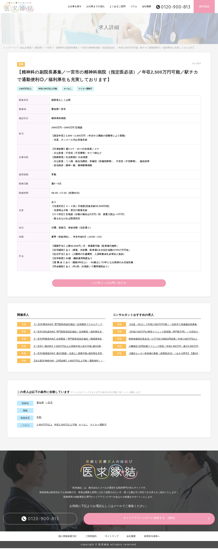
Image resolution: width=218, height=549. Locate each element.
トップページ (10, 47)
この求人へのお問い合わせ (109, 283)
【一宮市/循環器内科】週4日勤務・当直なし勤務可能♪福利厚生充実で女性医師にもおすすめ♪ (69, 354)
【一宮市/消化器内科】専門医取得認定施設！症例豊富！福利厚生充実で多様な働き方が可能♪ (69, 332)
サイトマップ (112, 536)
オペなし (83, 425)
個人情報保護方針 (67, 536)
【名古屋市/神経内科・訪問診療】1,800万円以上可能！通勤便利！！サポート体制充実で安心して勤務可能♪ (69, 361)
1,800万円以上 (44, 425)
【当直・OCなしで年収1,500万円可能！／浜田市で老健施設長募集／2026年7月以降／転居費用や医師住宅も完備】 (165, 325)
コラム (133, 6)
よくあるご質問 (117, 6)
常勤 (39, 418)
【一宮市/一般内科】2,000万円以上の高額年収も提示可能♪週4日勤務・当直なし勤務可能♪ (69, 347)
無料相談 (204, 6)
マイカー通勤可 (98, 425)
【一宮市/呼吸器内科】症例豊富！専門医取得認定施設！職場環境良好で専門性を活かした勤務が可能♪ (69, 339)
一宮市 (48, 47)
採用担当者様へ (152, 536)
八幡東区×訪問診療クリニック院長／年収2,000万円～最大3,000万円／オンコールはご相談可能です (165, 347)
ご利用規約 (91, 536)
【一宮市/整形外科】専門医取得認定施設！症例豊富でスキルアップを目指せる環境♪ (69, 325)
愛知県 (38, 47)
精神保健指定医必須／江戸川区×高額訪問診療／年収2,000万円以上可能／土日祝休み (165, 339)
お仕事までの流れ (95, 6)
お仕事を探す (75, 6)
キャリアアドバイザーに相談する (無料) (152, 519)
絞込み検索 (26, 47)
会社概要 (146, 6)
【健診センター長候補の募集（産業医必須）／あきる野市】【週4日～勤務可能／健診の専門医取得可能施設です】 (165, 354)
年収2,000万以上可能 (65, 425)
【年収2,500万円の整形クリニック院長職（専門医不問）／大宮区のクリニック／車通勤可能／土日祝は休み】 (165, 332)
